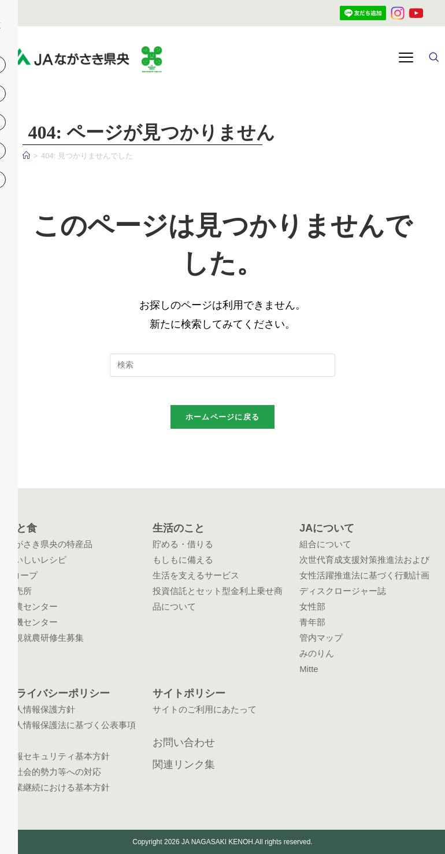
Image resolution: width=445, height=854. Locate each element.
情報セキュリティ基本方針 (58, 756)
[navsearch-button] (433, 58)
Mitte (308, 669)
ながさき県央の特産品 (49, 544)
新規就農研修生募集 (45, 638)
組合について (325, 544)
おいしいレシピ (36, 560)
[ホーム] (26, 155)
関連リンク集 (184, 764)
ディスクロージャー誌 (342, 591)
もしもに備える (183, 560)
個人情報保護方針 (40, 709)
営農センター (32, 606)
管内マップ (321, 638)
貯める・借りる (183, 544)
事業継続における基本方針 (58, 787)
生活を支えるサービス (196, 575)
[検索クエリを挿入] (222, 365)
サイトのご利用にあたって (205, 709)
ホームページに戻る (223, 423)
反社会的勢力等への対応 (53, 772)
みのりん (316, 653)
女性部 (312, 606)
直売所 (19, 591)
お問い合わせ (184, 742)
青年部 (312, 622)
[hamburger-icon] (406, 59)
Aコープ (22, 575)
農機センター (32, 622)
